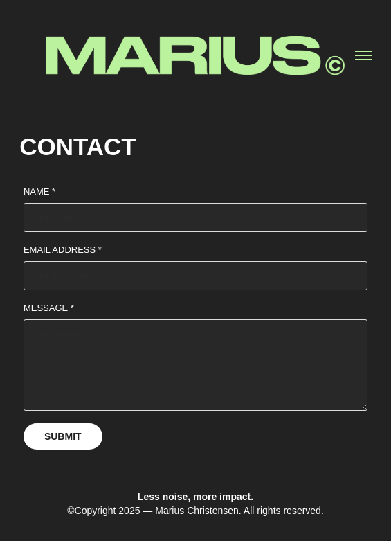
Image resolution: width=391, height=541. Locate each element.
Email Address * (63, 250)
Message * (49, 308)
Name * (39, 191)
